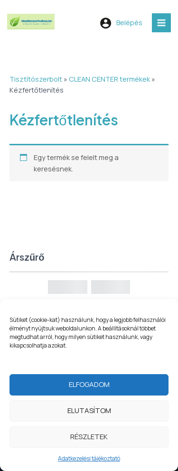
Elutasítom (89, 413)
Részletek (89, 439)
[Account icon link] (121, 22)
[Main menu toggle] (161, 22)
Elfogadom (89, 387)
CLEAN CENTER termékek (109, 79)
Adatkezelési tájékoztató (89, 461)
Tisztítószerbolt (35, 79)
